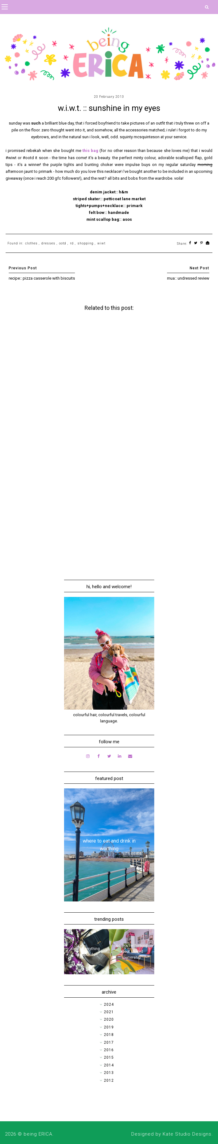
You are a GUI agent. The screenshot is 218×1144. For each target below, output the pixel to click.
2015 (109, 1057)
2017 (109, 1042)
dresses (48, 243)
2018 (109, 1035)
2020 (109, 1019)
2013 (109, 1073)
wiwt (101, 243)
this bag (90, 150)
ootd (62, 243)
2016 (109, 1050)
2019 (109, 1027)
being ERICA (38, 1134)
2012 (109, 1080)
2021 (109, 1012)
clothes (31, 243)
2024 (109, 1004)
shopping (85, 243)
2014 (109, 1065)
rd (72, 243)
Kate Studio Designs (187, 1134)
